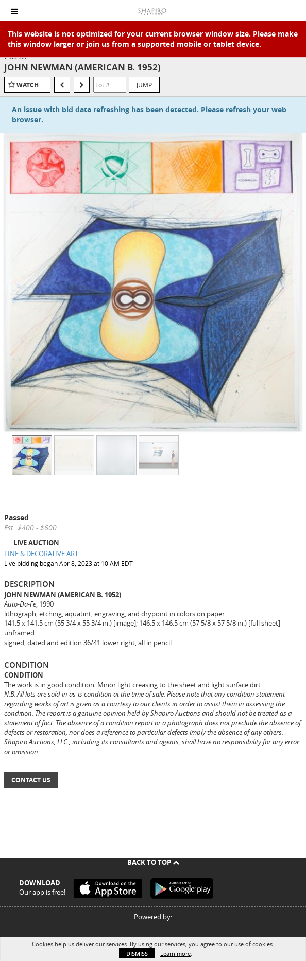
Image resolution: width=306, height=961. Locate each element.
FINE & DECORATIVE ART (41, 553)
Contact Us (30, 780)
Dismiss (137, 953)
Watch (27, 85)
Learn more (175, 953)
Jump (144, 85)
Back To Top (153, 862)
